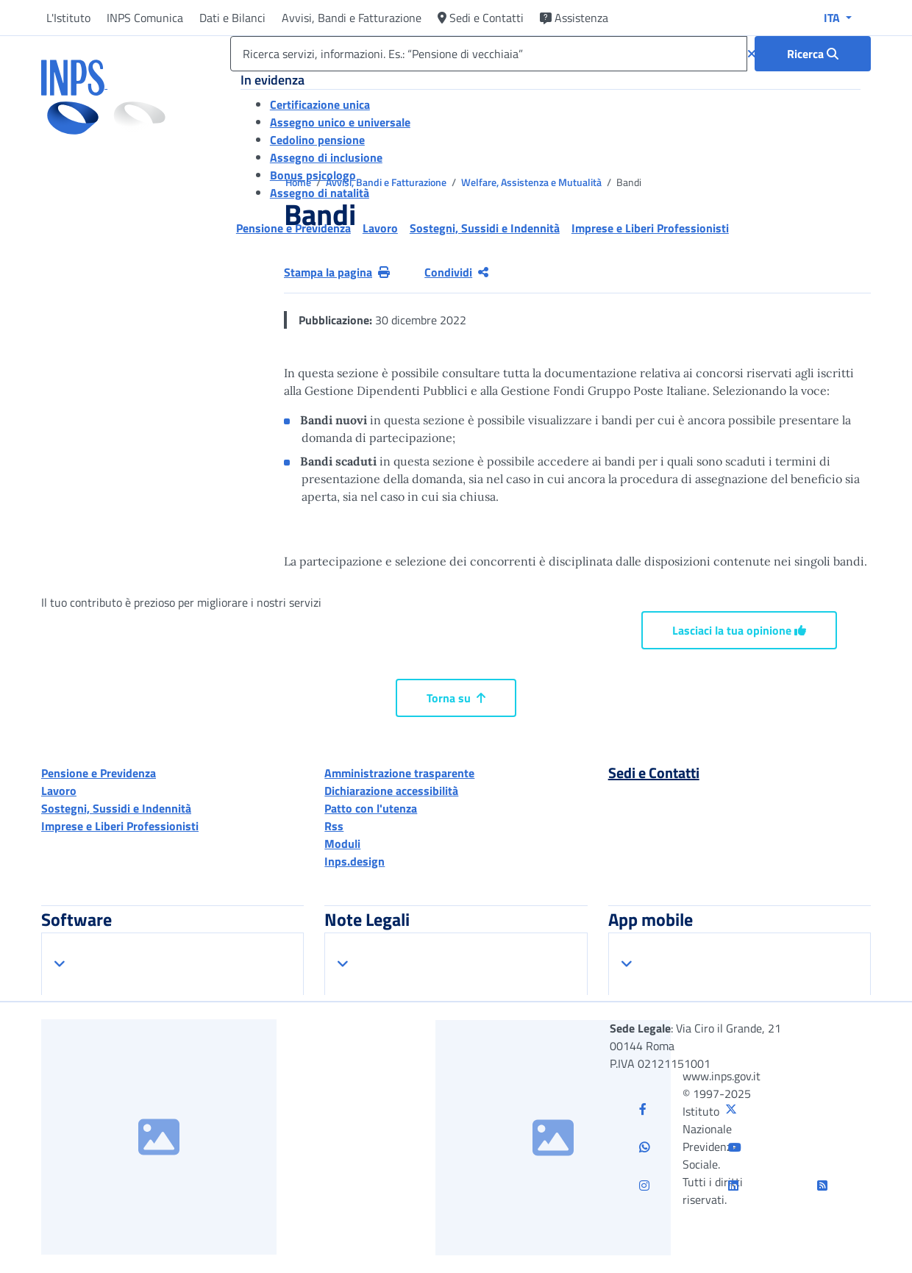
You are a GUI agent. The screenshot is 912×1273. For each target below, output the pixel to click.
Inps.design (354, 861)
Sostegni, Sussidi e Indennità (116, 808)
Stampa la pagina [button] (337, 272)
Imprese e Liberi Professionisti (120, 826)
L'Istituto (68, 17)
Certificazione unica (320, 104)
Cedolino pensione (317, 140)
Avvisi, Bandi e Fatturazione (351, 17)
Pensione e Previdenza (98, 773)
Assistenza (574, 17)
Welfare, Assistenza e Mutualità (532, 182)
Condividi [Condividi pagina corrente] (456, 272)
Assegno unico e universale (340, 122)
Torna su (456, 698)
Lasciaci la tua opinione (739, 630)
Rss (333, 826)
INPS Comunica (145, 17)
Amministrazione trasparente (399, 773)
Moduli (342, 843)
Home (299, 182)
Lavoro (58, 790)
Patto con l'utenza (370, 808)
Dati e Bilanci (232, 17)
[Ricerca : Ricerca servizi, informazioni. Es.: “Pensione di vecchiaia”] (813, 53)
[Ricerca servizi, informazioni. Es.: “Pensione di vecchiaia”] (488, 53)
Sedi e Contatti (481, 17)
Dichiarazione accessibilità (391, 790)
